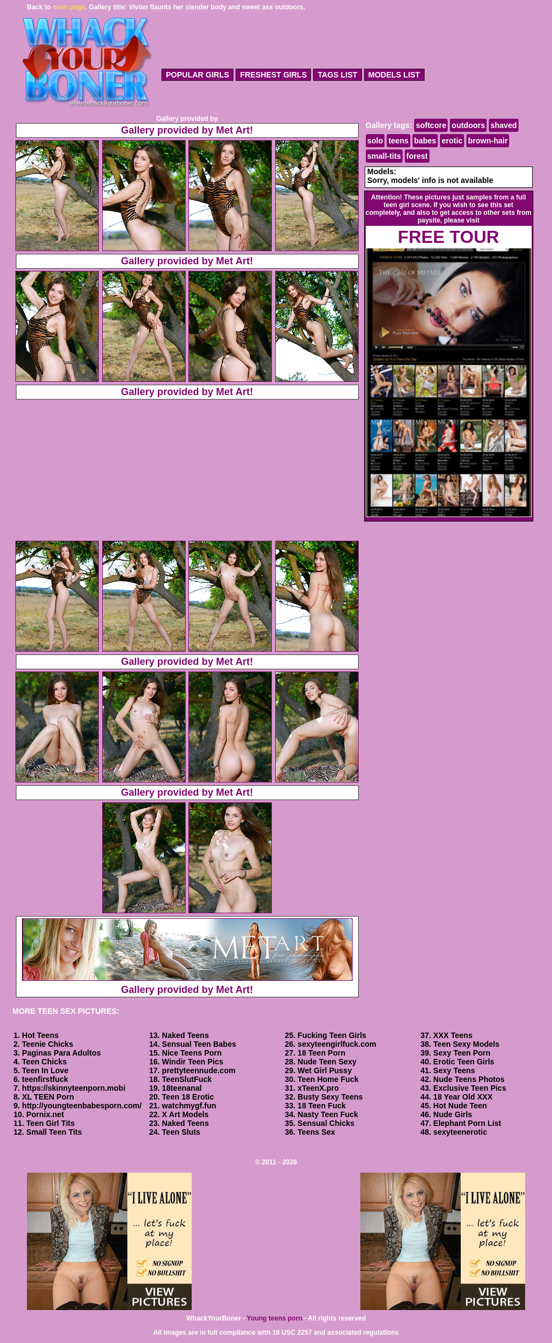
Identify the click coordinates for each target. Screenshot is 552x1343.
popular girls (197, 74)
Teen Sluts (181, 1132)
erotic (452, 140)
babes (425, 140)
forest (417, 156)
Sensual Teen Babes (199, 1044)
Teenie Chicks (47, 1044)
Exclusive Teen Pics (469, 1088)
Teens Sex (316, 1132)
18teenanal (182, 1088)
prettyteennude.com (199, 1070)
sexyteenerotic (460, 1132)
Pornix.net (45, 1114)
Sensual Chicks (326, 1123)
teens (398, 140)
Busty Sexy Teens (330, 1096)
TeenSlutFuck (187, 1079)
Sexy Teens (454, 1070)
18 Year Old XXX (463, 1096)
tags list (337, 74)
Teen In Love (45, 1070)
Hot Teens (40, 1035)
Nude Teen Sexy (327, 1061)
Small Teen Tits (54, 1132)
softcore (431, 125)
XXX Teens (452, 1035)
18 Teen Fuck (322, 1105)
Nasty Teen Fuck (328, 1114)
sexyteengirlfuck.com (337, 1044)
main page (69, 7)
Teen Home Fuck (328, 1079)
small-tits (384, 156)
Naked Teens (185, 1035)
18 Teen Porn (321, 1052)
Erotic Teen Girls (463, 1061)
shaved (503, 125)
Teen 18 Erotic (188, 1096)
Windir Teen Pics (193, 1061)
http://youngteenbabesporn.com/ (82, 1105)
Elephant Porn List (467, 1123)
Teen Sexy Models (466, 1044)
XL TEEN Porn (48, 1096)
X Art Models (185, 1114)
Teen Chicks (44, 1061)
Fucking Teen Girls (332, 1035)
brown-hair (488, 140)
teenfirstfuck (45, 1079)
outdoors (468, 125)
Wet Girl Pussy (325, 1070)
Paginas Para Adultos (61, 1052)
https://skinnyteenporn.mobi (73, 1088)
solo (375, 140)
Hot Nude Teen (460, 1105)
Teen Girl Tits (50, 1123)
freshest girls (273, 74)
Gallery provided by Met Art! (187, 130)
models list (394, 74)
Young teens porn (274, 1318)
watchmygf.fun (189, 1105)
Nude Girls (452, 1114)
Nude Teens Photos (469, 1079)
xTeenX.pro (318, 1088)
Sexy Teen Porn (461, 1052)
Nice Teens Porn (192, 1052)
